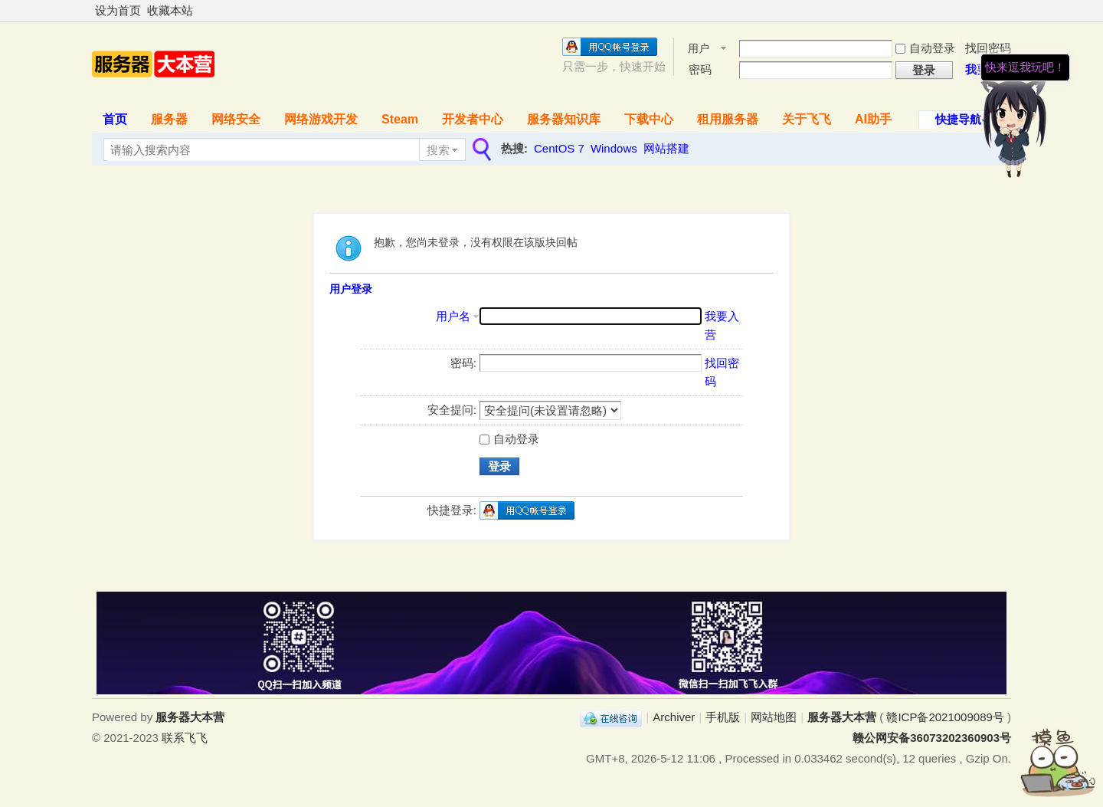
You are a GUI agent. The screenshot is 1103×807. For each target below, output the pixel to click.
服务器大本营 (841, 716)
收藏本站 (170, 10)
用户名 (698, 49)
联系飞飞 (185, 737)
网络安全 (235, 119)
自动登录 (509, 438)
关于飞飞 (806, 119)
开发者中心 (472, 119)
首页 (115, 119)
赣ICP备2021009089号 (944, 716)
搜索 (438, 149)
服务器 (169, 119)
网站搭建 (666, 148)
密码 (700, 69)
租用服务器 (727, 119)
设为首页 (118, 10)
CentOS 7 (559, 148)
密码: (463, 362)
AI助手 (873, 119)
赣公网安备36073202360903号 (932, 737)
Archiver (674, 716)
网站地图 (774, 716)
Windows (614, 148)
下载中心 (648, 119)
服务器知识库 (564, 119)
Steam (399, 119)
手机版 (722, 716)
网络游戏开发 (321, 119)
